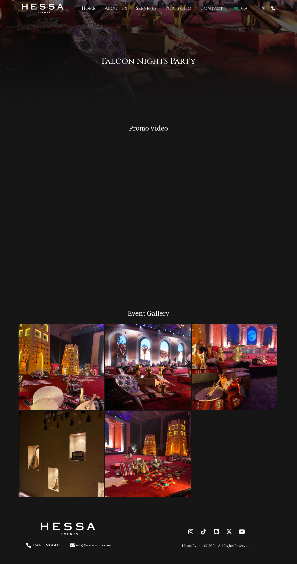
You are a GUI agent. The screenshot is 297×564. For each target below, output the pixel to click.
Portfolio (178, 8)
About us (116, 8)
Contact (211, 8)
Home (89, 8)
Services (146, 8)
